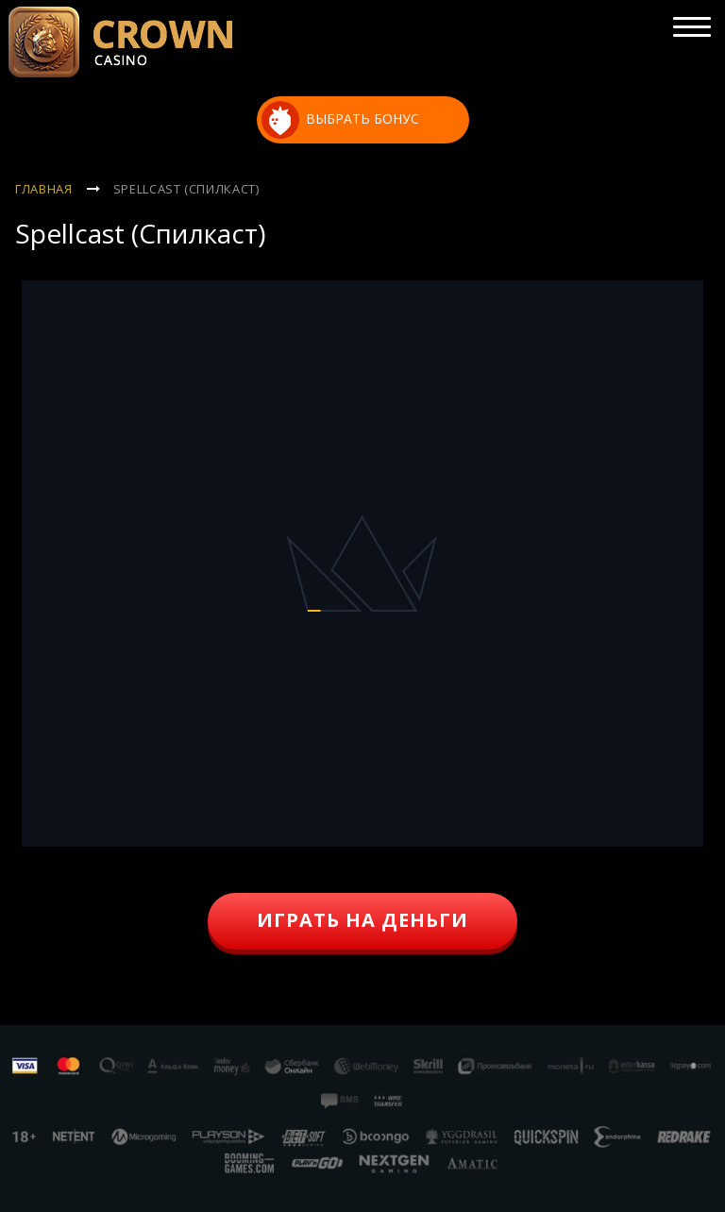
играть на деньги (362, 920)
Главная (44, 188)
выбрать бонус (340, 120)
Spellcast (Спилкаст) (186, 188)
